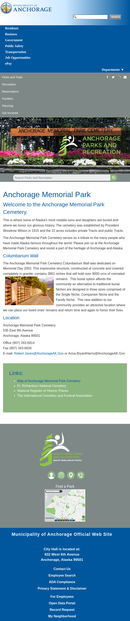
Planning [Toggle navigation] (7, 105)
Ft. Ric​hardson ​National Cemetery (41, 386)
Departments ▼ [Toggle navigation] (113, 69)
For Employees (62, 596)
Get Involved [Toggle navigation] (10, 113)
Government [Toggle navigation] (14, 40)
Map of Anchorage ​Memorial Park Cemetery (48, 381)
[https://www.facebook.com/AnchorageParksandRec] (107, 77)
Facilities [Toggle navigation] (7, 98)
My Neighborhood (62, 616)
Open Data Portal (62, 603)
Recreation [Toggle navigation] (9, 84)
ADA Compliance (62, 582)
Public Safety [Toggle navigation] (14, 46)
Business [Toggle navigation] (11, 34)
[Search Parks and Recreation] (61, 178)
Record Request (62, 609)
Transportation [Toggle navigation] (15, 52)
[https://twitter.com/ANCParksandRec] (113, 77)
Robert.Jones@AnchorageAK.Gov (39, 353)
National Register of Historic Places (42, 390)
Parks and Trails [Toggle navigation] (12, 77)
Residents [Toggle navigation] (11, 28)
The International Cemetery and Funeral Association (54, 395)
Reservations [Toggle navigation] (10, 91)
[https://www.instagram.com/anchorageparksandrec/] (119, 77)
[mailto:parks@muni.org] (125, 77)
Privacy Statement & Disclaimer (62, 588)
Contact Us (61, 569)
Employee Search (62, 575)
